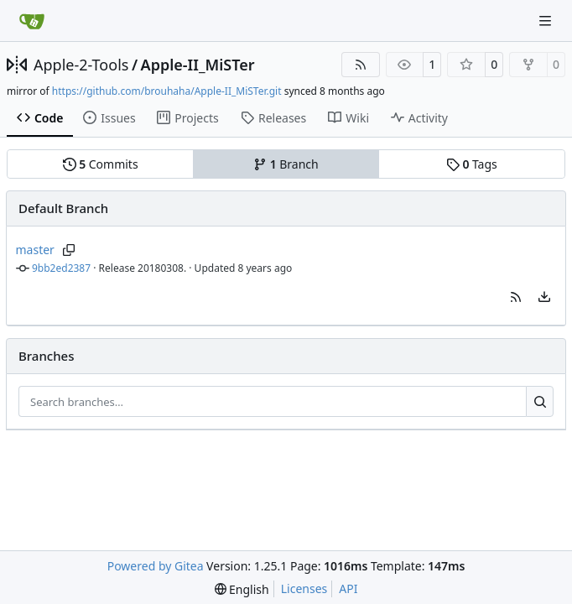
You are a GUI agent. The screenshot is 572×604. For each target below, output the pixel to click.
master (35, 250)
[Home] (31, 21)
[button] (515, 297)
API (348, 588)
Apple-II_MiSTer (198, 64)
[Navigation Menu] (547, 20)
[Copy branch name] (69, 250)
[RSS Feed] (360, 64)
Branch (286, 164)
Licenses (304, 588)
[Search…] (540, 402)
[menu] (544, 297)
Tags (471, 164)
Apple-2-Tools (81, 64)
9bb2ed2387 (61, 268)
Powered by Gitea (155, 566)
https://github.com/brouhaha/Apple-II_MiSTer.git (167, 91)
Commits (100, 164)
